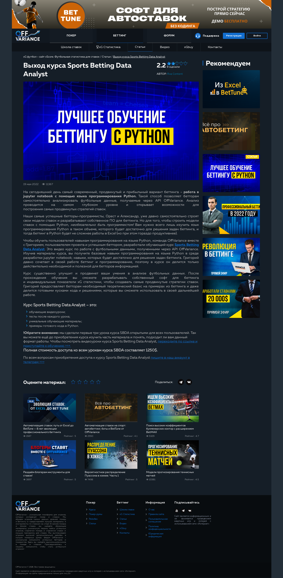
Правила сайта (156, 514)
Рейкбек (93, 519)
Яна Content (175, 74)
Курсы (92, 510)
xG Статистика (108, 47)
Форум (169, 35)
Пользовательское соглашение (158, 520)
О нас (151, 510)
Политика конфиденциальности (159, 527)
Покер (72, 35)
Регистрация (233, 36)
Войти (257, 36)
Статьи (140, 47)
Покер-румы (95, 514)
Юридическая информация (155, 535)
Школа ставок (71, 47)
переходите (167, 341)
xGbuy (188, 47)
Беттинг (120, 35)
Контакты (215, 47)
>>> (68, 346)
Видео (165, 47)
